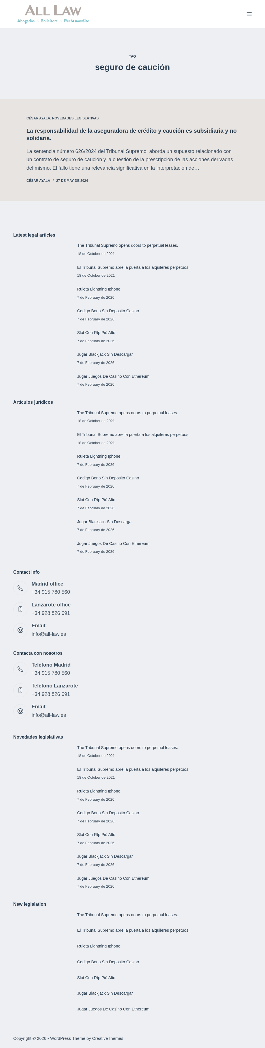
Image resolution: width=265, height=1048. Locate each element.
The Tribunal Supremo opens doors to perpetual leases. (127, 245)
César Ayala (38, 118)
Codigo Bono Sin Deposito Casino (108, 311)
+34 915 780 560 (51, 592)
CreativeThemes (107, 1038)
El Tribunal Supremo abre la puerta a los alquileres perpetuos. (133, 267)
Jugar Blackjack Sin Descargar (105, 354)
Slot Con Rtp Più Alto (96, 332)
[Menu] (249, 14)
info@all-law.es (49, 634)
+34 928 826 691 (51, 613)
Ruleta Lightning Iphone (98, 289)
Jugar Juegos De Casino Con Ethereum (113, 376)
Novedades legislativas (75, 118)
